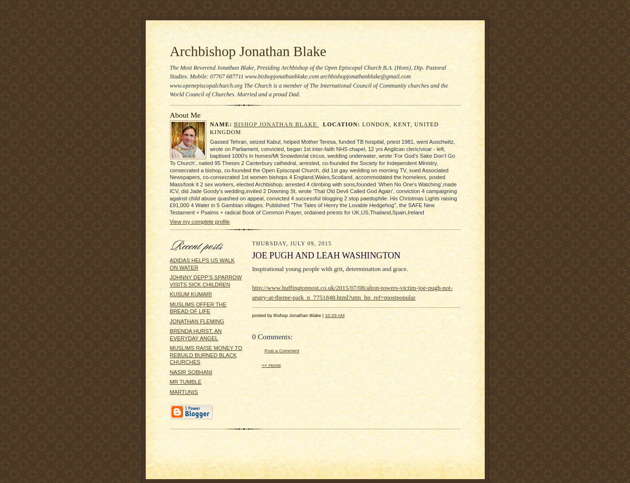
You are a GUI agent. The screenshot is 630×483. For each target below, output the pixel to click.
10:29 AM (335, 315)
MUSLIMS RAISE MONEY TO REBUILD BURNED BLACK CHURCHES (206, 355)
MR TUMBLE (186, 382)
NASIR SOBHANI (191, 372)
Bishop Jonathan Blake (276, 124)
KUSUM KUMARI (191, 294)
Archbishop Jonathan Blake (248, 51)
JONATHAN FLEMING (197, 321)
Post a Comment (281, 350)
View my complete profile (200, 222)
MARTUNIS (184, 392)
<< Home (271, 365)
